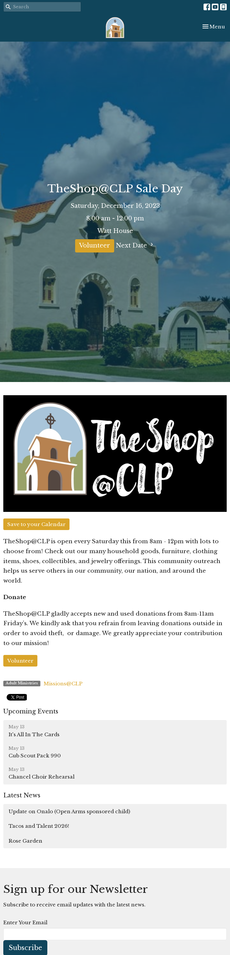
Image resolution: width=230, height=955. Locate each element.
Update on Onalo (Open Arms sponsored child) (69, 811)
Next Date (135, 245)
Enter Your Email (25, 922)
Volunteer (94, 245)
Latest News (21, 795)
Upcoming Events (30, 711)
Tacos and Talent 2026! (39, 826)
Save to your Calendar (36, 524)
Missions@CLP (63, 683)
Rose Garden (25, 841)
